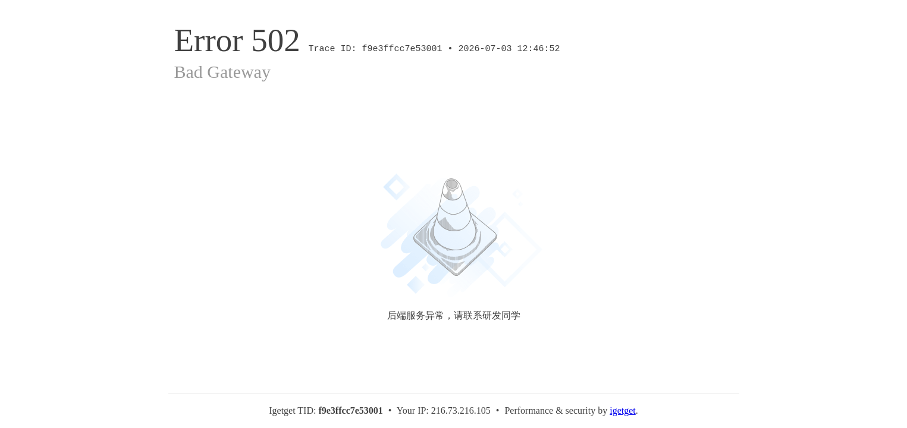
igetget (623, 410)
